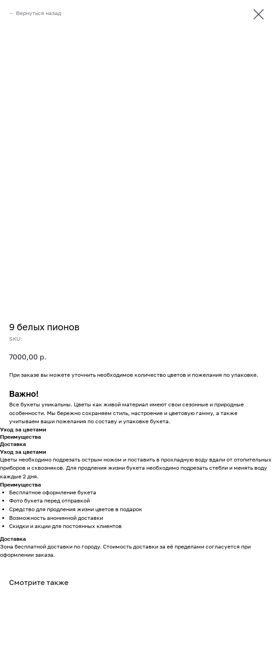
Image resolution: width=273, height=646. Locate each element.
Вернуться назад (38, 13)
